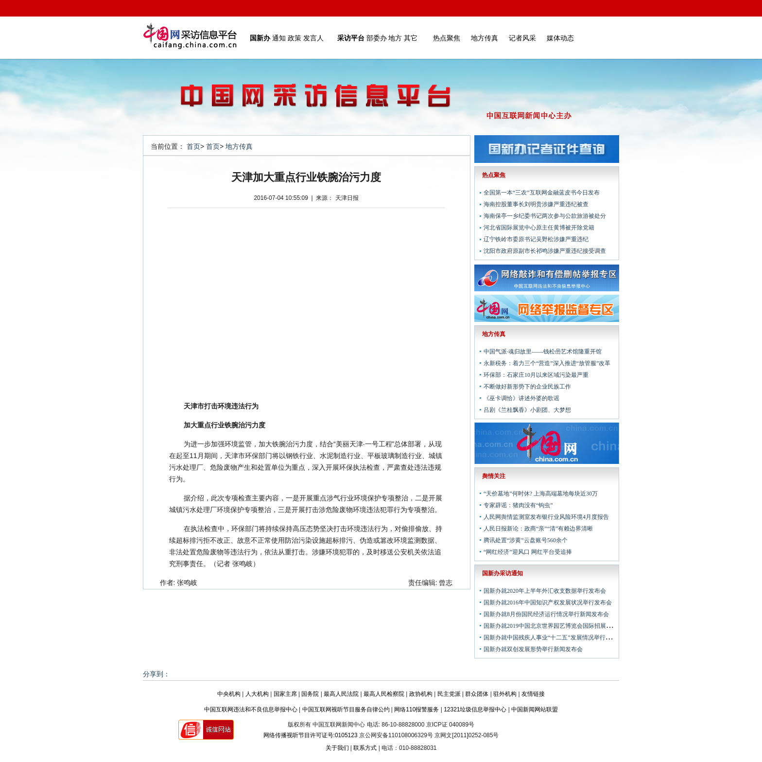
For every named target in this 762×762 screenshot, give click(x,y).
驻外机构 (505, 694)
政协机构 (421, 694)
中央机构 (229, 694)
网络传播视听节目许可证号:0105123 (310, 735)
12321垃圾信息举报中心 (475, 709)
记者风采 (522, 38)
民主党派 (449, 694)
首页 (193, 146)
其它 (410, 38)
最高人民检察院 (384, 694)
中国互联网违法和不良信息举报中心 (250, 709)
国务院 (310, 694)
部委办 (376, 38)
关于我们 (337, 747)
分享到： (156, 674)
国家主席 (285, 694)
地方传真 (484, 38)
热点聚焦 (446, 38)
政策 (294, 38)
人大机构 (257, 694)
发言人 (313, 38)
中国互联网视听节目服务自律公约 (346, 709)
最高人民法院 (341, 694)
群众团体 (476, 694)
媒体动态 (560, 38)
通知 (279, 38)
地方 (395, 38)
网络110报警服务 (416, 709)
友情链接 (533, 694)
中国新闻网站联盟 (534, 709)
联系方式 (365, 747)
